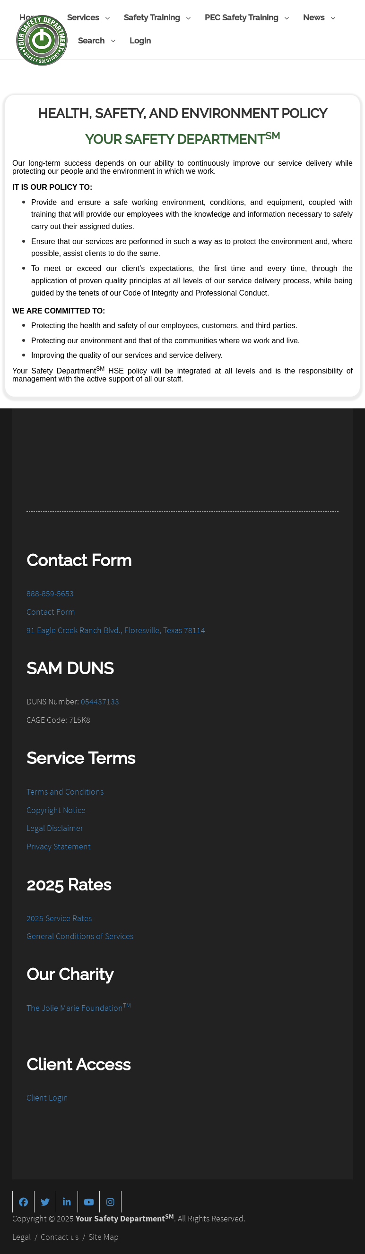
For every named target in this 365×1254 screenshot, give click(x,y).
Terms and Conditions (65, 790)
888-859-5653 (50, 592)
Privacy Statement (58, 845)
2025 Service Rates (59, 916)
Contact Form (50, 610)
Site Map (103, 1235)
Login (140, 40)
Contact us (59, 1235)
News (319, 18)
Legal (21, 1235)
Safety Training (157, 18)
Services (88, 18)
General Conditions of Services (79, 935)
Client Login (47, 1096)
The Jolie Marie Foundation (78, 1006)
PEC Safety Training (247, 18)
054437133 (100, 700)
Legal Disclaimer (54, 827)
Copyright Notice (56, 808)
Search (96, 41)
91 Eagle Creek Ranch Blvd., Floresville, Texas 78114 (115, 629)
